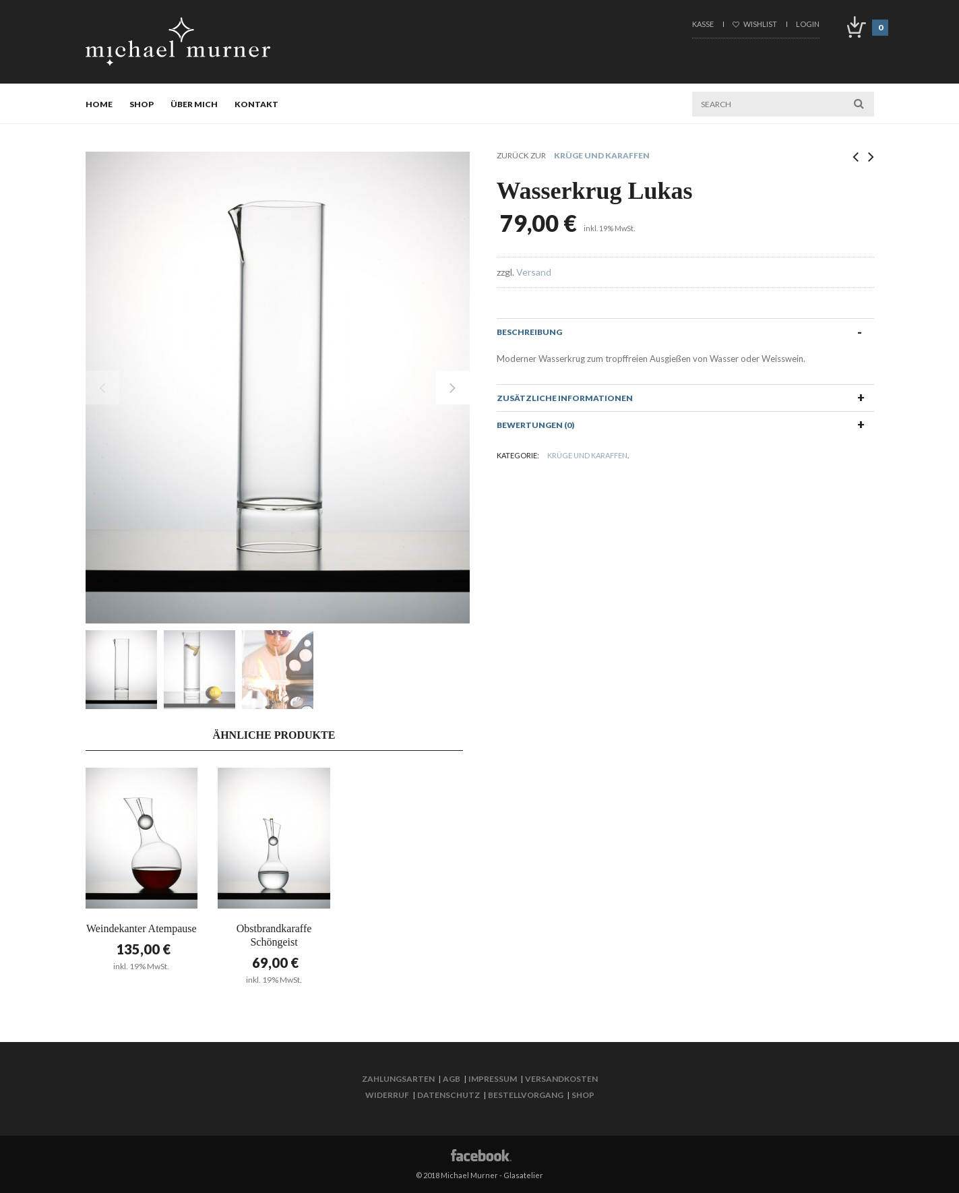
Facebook (480, 1154)
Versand (533, 272)
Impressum (492, 1079)
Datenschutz (448, 1095)
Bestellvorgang (525, 1095)
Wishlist (755, 24)
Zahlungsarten (398, 1079)
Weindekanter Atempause (141, 928)
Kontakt (256, 104)
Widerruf (387, 1095)
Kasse (703, 24)
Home (99, 104)
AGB (451, 1079)
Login (807, 24)
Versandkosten (561, 1079)
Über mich (194, 104)
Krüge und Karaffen (602, 155)
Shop (141, 104)
